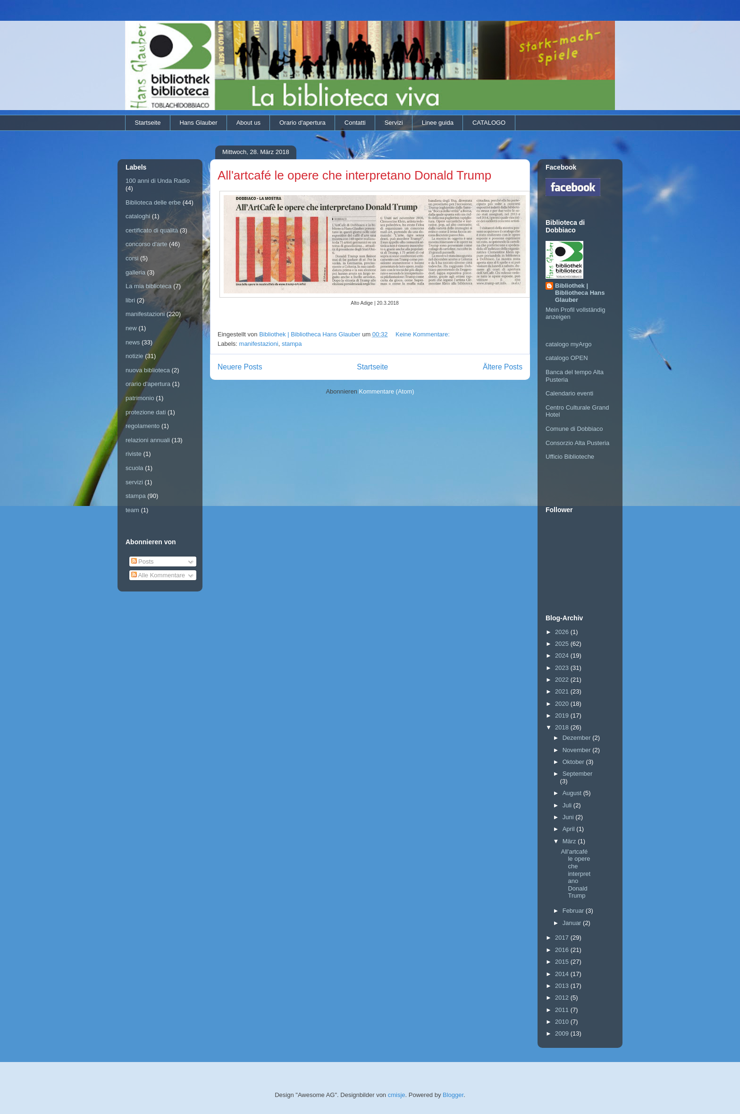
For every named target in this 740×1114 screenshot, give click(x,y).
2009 (563, 1033)
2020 (563, 703)
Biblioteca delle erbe (153, 202)
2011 (563, 1009)
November (578, 750)
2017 (563, 937)
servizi (134, 482)
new (131, 328)
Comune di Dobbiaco (574, 428)
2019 (563, 715)
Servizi (394, 122)
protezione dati (146, 412)
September (578, 773)
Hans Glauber (198, 122)
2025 (563, 643)
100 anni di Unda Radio (158, 180)
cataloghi (138, 216)
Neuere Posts (240, 367)
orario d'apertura (148, 383)
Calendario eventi (569, 393)
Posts (142, 561)
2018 (563, 727)
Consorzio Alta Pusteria (577, 442)
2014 (563, 973)
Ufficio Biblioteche (570, 456)
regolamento (143, 425)
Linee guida (438, 122)
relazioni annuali (148, 440)
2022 (563, 679)
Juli (568, 805)
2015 (563, 961)
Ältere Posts (502, 367)
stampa (292, 343)
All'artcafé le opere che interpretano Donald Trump (354, 175)
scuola (134, 467)
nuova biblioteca (148, 370)
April (570, 828)
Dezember (578, 737)
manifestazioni (258, 343)
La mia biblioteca (149, 286)
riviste (134, 453)
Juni (569, 817)
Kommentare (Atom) (386, 391)
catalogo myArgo (569, 344)
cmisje (396, 1094)
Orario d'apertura (302, 122)
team (132, 510)
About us (248, 122)
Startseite (148, 122)
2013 (563, 985)
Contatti (355, 122)
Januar (573, 922)
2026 (563, 631)
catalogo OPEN (567, 357)
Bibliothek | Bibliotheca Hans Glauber (580, 292)
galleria (135, 272)
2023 (563, 667)
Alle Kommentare (158, 575)
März (570, 841)
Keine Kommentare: (423, 334)
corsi (132, 258)
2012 (563, 997)
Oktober (574, 761)
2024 (563, 655)
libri (130, 300)
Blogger (453, 1094)
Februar (574, 910)
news (133, 342)
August (573, 793)
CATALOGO (488, 122)
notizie (134, 356)
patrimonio (140, 398)
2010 (563, 1021)
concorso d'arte (146, 244)
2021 (563, 691)
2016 (563, 949)
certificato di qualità (152, 230)
